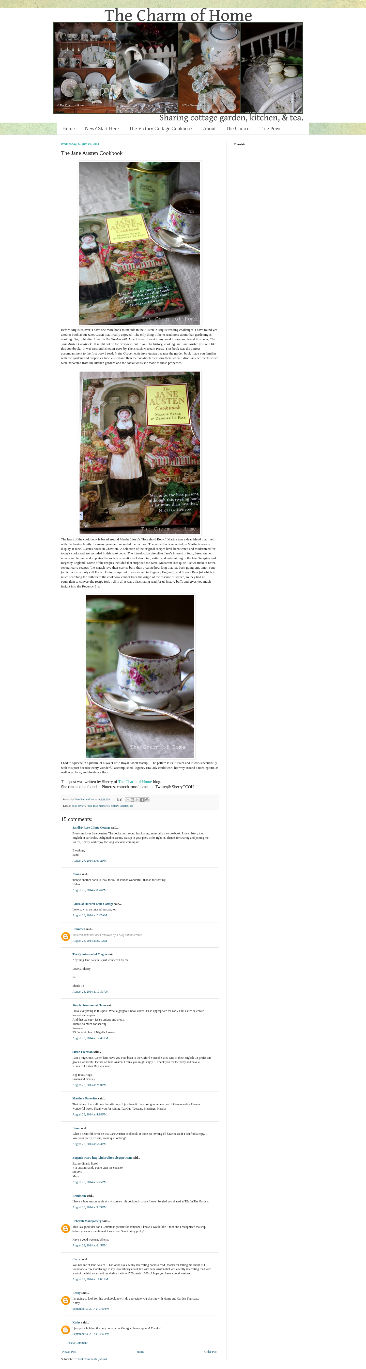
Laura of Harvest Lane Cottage (92, 904)
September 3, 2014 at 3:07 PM (90, 1334)
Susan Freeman (82, 1052)
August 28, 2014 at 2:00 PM (89, 1085)
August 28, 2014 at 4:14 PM (89, 1114)
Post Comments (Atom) (92, 1359)
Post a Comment (77, 1343)
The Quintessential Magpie (90, 954)
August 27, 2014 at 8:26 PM (89, 890)
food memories (101, 805)
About (209, 128)
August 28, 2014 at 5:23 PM (89, 1144)
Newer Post (69, 1351)
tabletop (124, 805)
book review (78, 805)
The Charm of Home (135, 781)
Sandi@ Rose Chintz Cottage (91, 827)
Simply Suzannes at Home (89, 1005)
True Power (271, 128)
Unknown (78, 929)
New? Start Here (102, 128)
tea (131, 805)
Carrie (76, 1259)
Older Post (210, 1351)
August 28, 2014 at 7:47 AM (89, 915)
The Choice (237, 128)
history (114, 805)
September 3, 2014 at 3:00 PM (90, 1309)
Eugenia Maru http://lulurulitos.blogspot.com (102, 1157)
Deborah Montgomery (86, 1221)
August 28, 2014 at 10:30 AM (90, 991)
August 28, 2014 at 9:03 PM (89, 1207)
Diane (76, 1128)
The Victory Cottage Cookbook (161, 128)
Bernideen (79, 1196)
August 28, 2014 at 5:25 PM (89, 1182)
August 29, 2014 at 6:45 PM (89, 1245)
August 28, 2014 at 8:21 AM (89, 941)
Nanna (76, 874)
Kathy (76, 1293)
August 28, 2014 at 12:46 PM (90, 1038)
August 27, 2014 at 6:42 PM (89, 860)
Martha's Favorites (84, 1098)
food (89, 805)
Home (68, 128)
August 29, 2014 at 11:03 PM (90, 1279)
